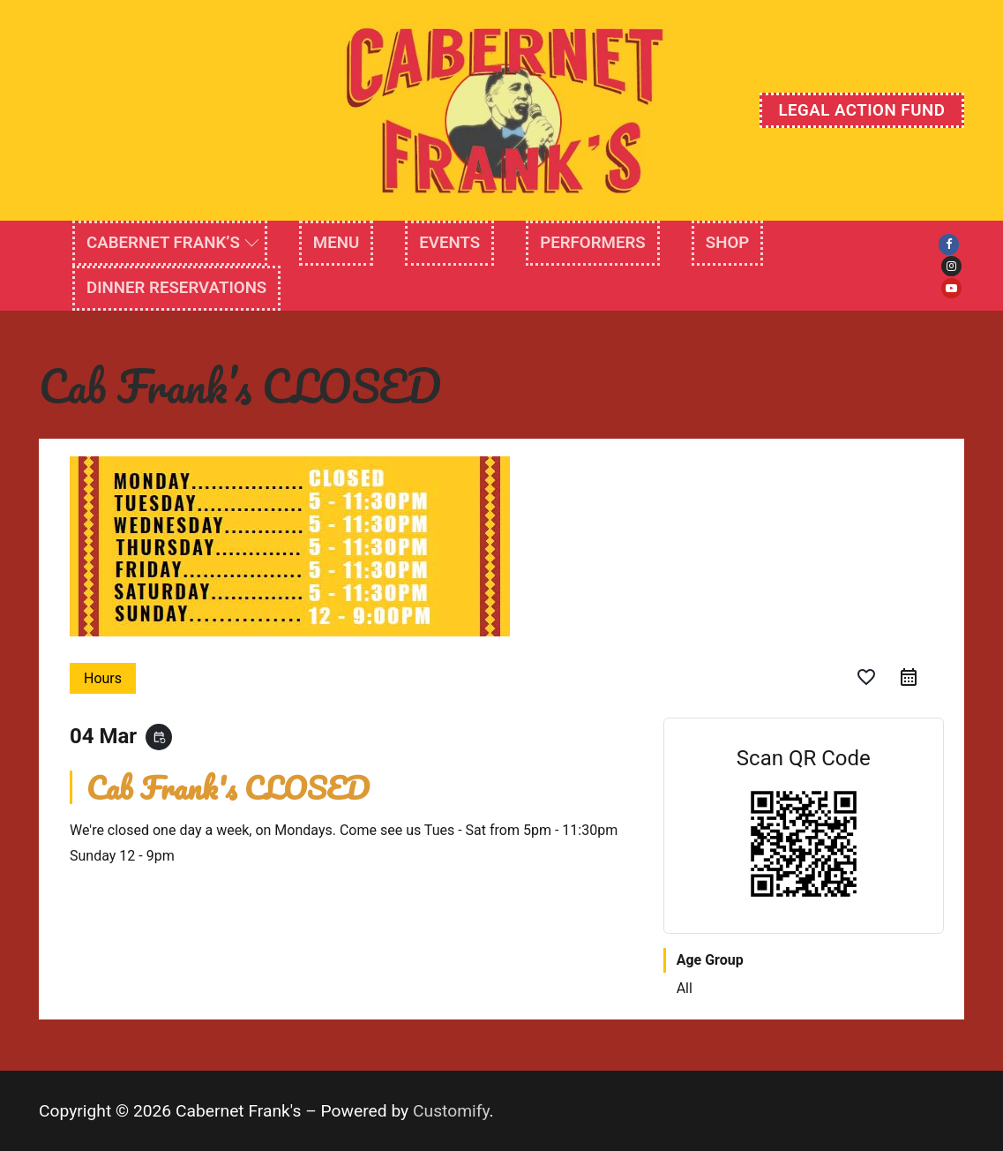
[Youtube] (951, 288)
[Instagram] (951, 266)
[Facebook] (949, 244)
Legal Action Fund (861, 110)
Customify (451, 1111)
